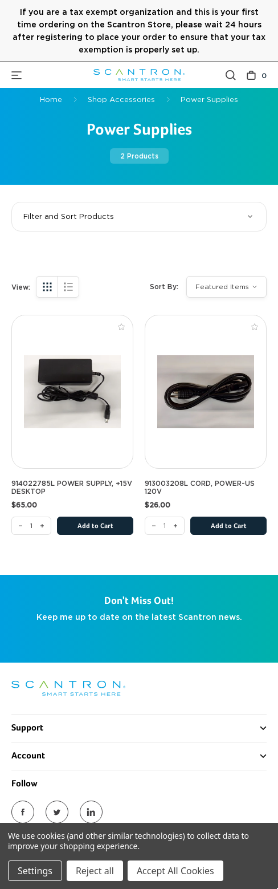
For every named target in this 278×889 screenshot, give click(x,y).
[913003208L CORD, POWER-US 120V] (165, 525)
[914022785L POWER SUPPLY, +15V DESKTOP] (31, 525)
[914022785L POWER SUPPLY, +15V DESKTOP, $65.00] (72, 391)
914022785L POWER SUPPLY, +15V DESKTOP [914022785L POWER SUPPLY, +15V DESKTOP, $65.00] (71, 488)
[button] (139, 217)
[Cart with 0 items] (257, 75)
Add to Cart (95, 526)
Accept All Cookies (175, 870)
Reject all (95, 870)
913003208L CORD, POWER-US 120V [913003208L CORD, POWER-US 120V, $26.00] (200, 488)
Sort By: (164, 286)
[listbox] (226, 287)
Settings (35, 870)
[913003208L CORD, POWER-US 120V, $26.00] (205, 391)
